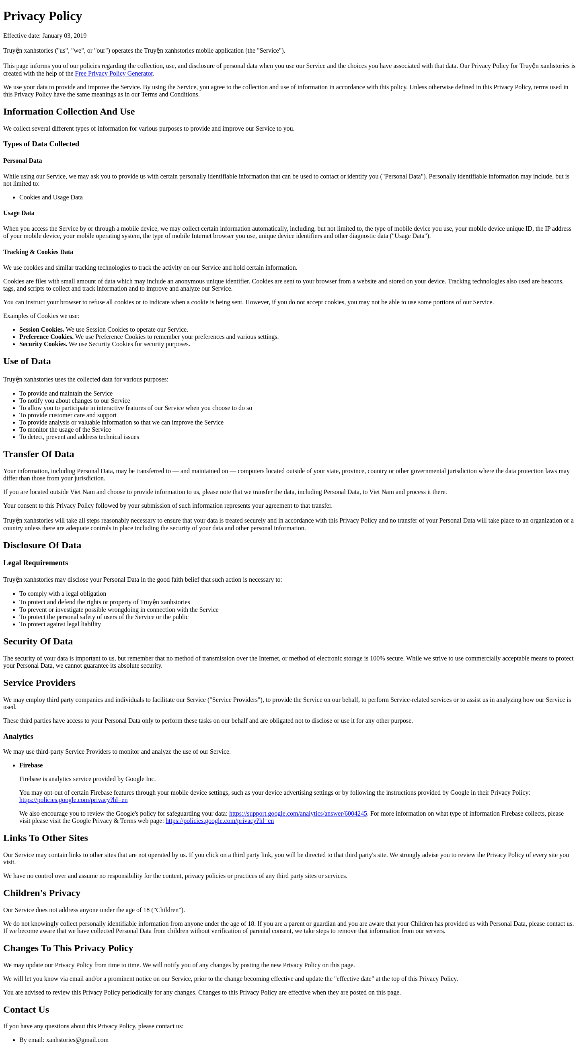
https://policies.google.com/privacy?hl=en (73, 799)
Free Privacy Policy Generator (114, 73)
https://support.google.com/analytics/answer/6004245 (298, 813)
